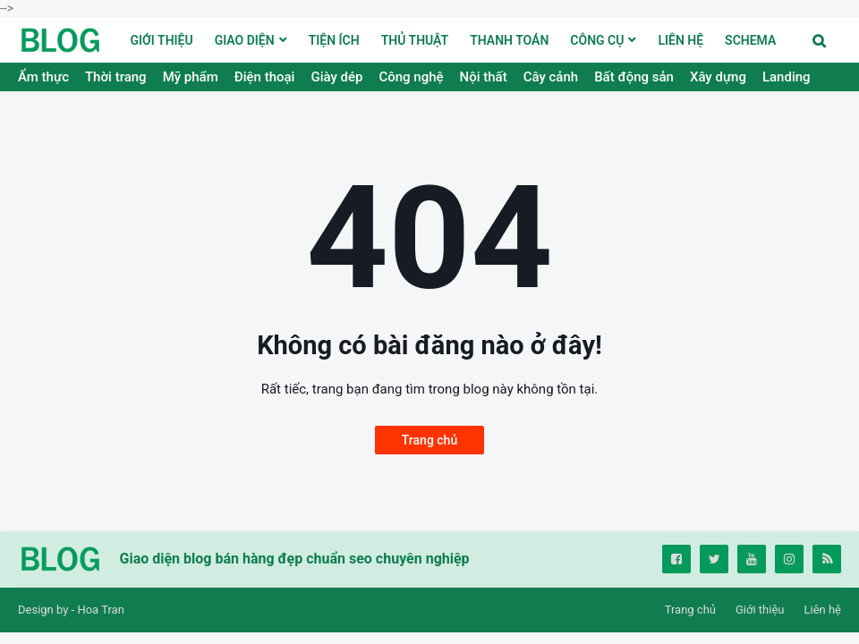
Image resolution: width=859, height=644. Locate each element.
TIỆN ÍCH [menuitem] (334, 40)
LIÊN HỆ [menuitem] (680, 40)
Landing (786, 77)
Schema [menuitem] (750, 40)
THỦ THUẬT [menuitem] (415, 40)
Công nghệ (410, 77)
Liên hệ (822, 609)
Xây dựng (718, 77)
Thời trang (116, 77)
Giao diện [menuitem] (245, 40)
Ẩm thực (43, 77)
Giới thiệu (760, 609)
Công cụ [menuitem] (597, 40)
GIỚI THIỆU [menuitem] (162, 40)
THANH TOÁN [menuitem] (509, 40)
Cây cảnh (550, 77)
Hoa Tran (100, 609)
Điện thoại (264, 77)
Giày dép (336, 77)
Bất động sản (634, 77)
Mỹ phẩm (190, 77)
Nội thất (483, 77)
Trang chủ (429, 440)
